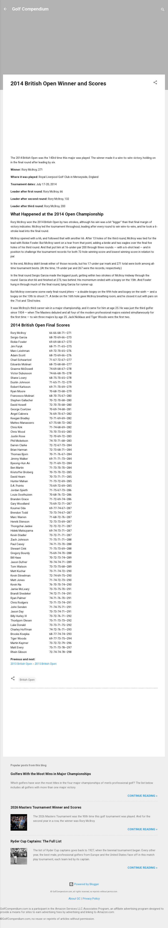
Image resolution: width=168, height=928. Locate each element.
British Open (27, 679)
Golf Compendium (30, 9)
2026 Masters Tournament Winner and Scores (46, 807)
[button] (155, 83)
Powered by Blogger (84, 884)
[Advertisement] (84, 45)
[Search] (162, 10)
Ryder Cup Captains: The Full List (36, 841)
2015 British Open (45, 663)
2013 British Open (21, 663)
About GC (74, 898)
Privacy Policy (91, 898)
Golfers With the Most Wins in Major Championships (51, 774)
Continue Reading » (142, 795)
